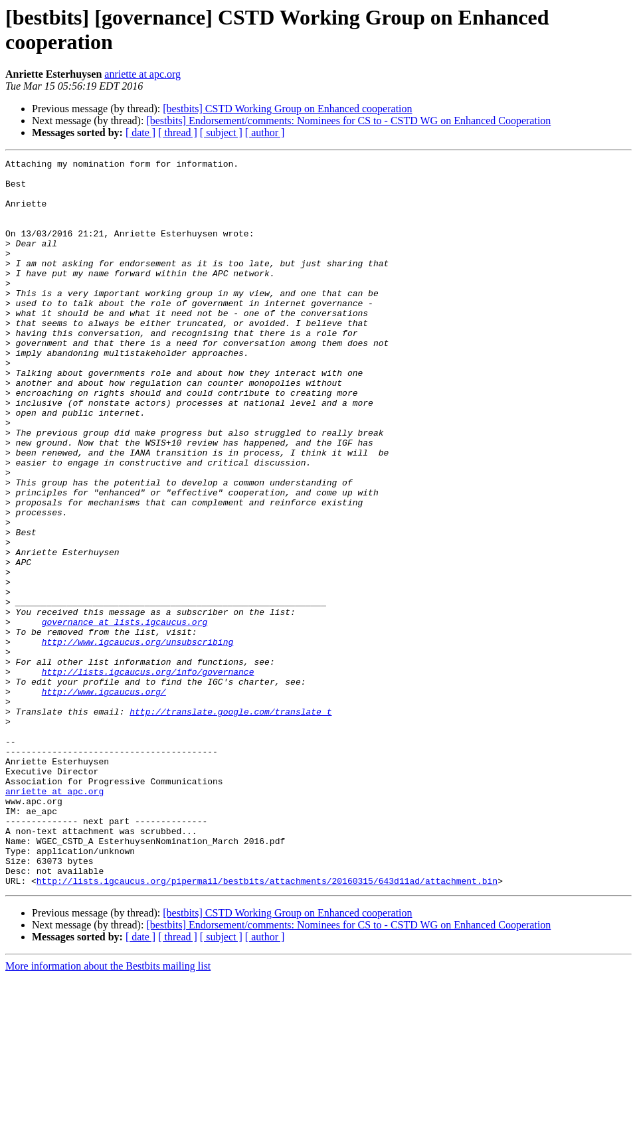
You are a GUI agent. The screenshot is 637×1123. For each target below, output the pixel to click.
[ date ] (140, 132)
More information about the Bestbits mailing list (108, 1111)
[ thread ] (177, 132)
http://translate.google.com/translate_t (230, 823)
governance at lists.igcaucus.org (125, 715)
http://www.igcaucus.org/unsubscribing (138, 739)
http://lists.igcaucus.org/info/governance (148, 775)
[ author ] (265, 132)
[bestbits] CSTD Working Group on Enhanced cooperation (287, 108)
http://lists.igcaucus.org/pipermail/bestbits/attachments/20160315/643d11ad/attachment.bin (267, 1026)
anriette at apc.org (142, 74)
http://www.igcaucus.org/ (104, 799)
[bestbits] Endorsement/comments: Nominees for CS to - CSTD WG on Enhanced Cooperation (348, 120)
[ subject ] (221, 132)
